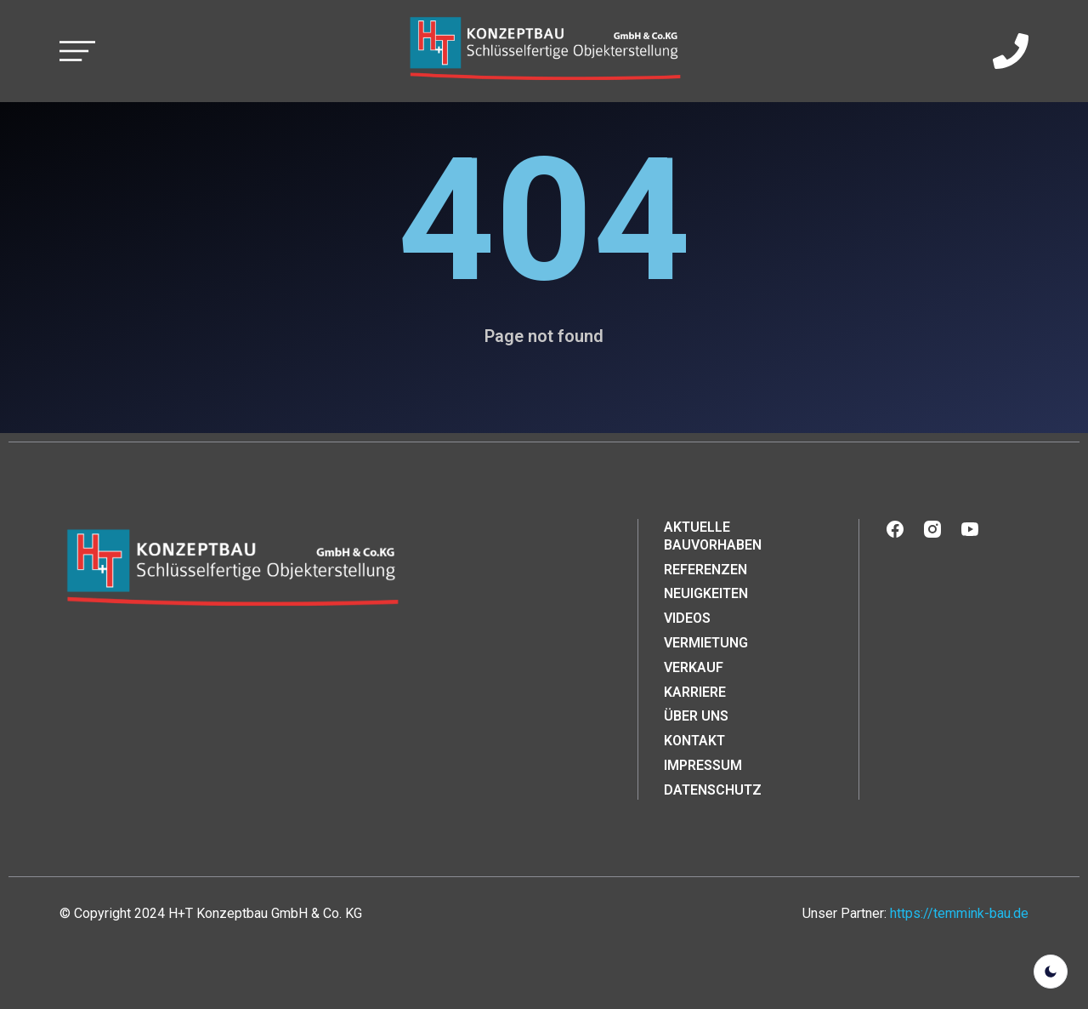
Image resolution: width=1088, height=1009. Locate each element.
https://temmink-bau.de (959, 913)
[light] (1051, 972)
